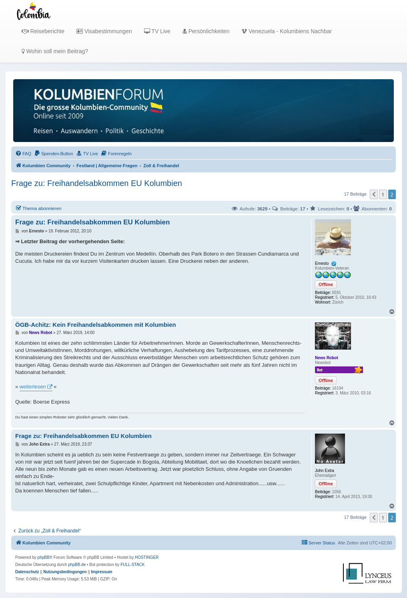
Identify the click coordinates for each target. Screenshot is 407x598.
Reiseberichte (43, 31)
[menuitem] (23, 153)
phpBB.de (77, 564)
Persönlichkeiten (206, 31)
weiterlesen (33, 387)
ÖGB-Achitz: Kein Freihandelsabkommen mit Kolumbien (95, 324)
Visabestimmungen (104, 31)
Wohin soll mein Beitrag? (55, 51)
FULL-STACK (132, 564)
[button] (374, 194)
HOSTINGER (146, 557)
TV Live (157, 31)
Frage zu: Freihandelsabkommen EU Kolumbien (96, 183)
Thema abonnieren (38, 208)
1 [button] (382, 194)
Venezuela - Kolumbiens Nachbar (286, 31)
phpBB (44, 557)
